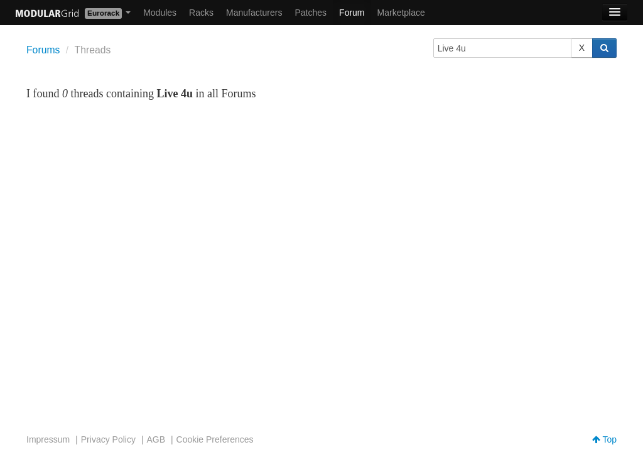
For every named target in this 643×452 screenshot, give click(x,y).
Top (604, 439)
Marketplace (401, 13)
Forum (351, 13)
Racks (201, 13)
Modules (159, 13)
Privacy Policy (108, 439)
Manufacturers (254, 13)
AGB (155, 439)
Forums (43, 50)
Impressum (48, 439)
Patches (310, 13)
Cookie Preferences (215, 439)
